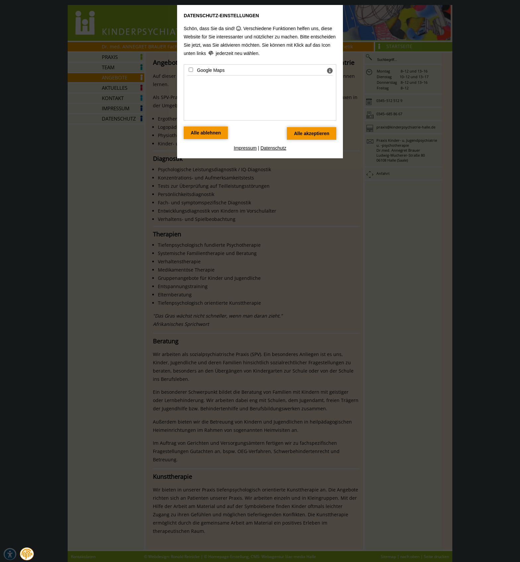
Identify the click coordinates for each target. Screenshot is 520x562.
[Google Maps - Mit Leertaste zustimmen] (191, 70)
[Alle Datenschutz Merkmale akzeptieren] (311, 133)
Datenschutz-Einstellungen (221, 15)
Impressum (245, 148)
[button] (27, 553)
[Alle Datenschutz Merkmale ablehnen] (206, 133)
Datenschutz (273, 148)
